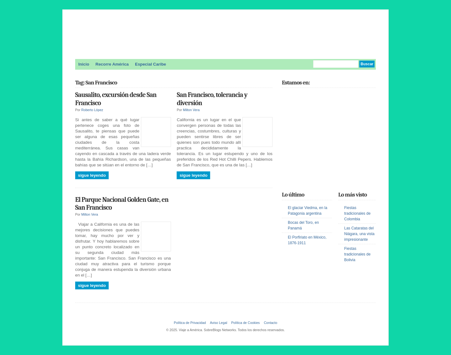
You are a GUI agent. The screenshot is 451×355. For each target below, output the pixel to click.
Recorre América (112, 64)
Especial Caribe (150, 64)
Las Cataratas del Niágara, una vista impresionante (359, 234)
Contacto (270, 323)
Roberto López (92, 110)
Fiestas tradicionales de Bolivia (357, 254)
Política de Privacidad (190, 323)
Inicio (83, 64)
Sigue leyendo (92, 175)
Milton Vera (191, 110)
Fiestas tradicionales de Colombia (357, 213)
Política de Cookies (245, 323)
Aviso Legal (218, 323)
